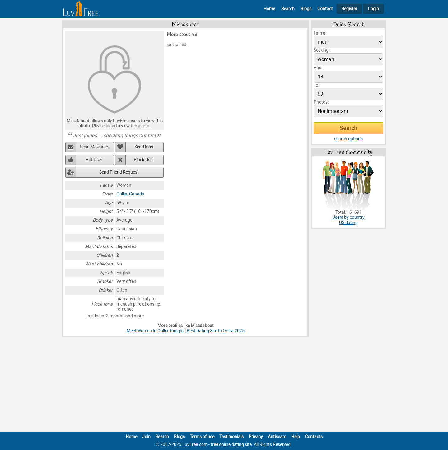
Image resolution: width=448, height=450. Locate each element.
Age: (318, 67)
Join (146, 436)
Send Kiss (143, 147)
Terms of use (202, 436)
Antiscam (277, 436)
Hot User (94, 159)
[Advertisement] (224, 385)
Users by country (348, 217)
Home (269, 9)
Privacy (256, 436)
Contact (325, 9)
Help (295, 436)
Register (349, 9)
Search (288, 9)
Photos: (321, 102)
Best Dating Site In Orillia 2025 (216, 331)
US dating (348, 222)
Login (373, 9)
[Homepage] (80, 9)
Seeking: (321, 50)
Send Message (94, 147)
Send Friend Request (119, 172)
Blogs (306, 9)
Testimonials (231, 436)
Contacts (314, 436)
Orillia (121, 194)
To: (316, 85)
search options (348, 139)
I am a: (320, 33)
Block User (144, 159)
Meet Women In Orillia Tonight (155, 331)
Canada (136, 194)
